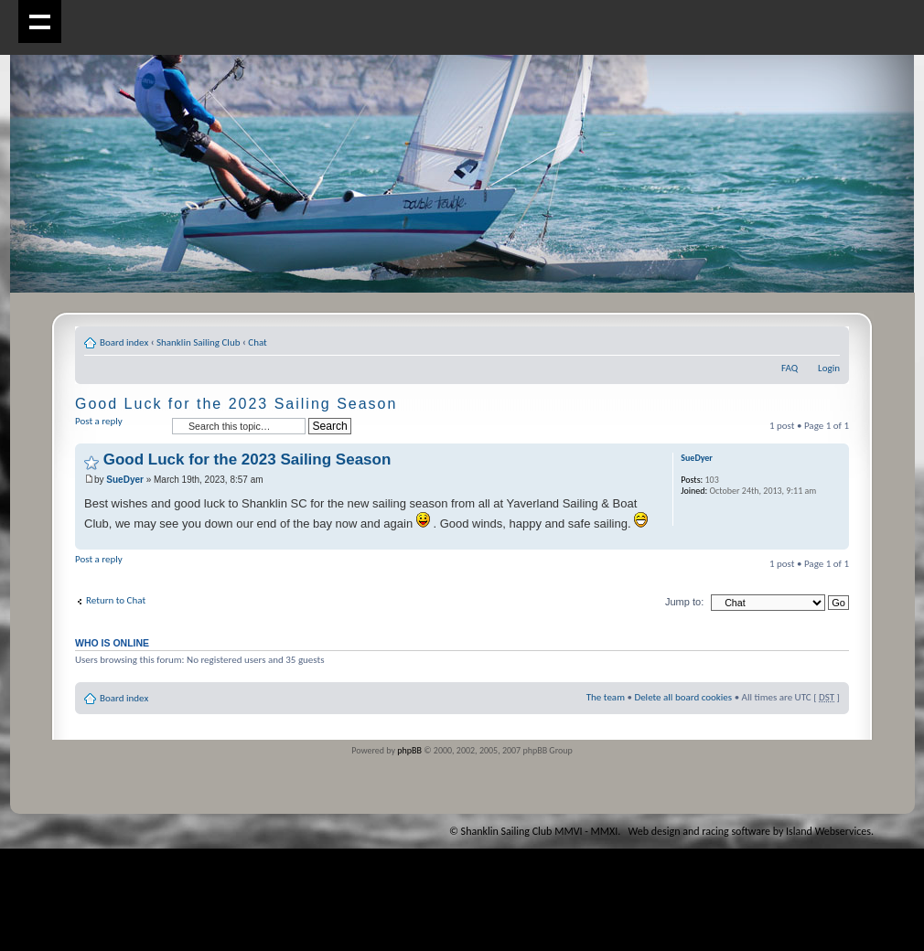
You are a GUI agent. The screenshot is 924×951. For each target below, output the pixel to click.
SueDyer (125, 480)
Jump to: (684, 601)
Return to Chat (115, 600)
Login (829, 368)
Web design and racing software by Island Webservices (750, 831)
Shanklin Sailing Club (198, 342)
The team (605, 697)
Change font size (826, 339)
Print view (799, 339)
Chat (257, 342)
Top (835, 540)
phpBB (409, 750)
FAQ (789, 368)
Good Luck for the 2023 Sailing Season (236, 403)
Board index (124, 342)
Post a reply (119, 426)
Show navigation (39, 21)
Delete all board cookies (683, 697)
